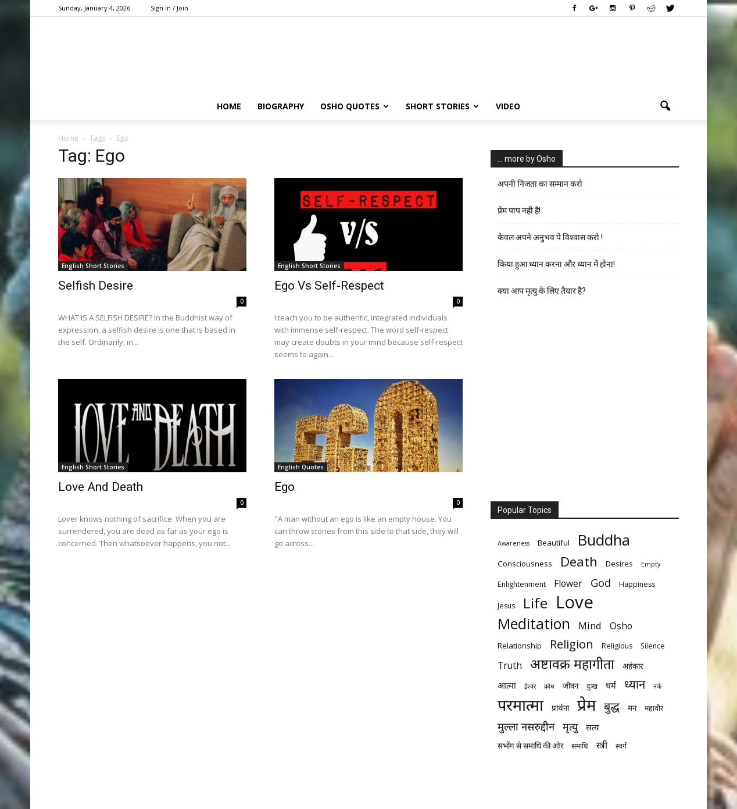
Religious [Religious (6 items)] (617, 646)
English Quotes (301, 467)
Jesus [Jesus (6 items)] (506, 606)
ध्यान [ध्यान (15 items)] (634, 684)
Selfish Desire (95, 286)
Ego (284, 487)
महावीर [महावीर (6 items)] (654, 708)
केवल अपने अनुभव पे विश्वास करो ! (550, 237)
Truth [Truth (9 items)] (510, 666)
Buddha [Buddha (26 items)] (604, 540)
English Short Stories (93, 266)
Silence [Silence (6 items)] (653, 646)
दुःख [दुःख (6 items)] (592, 686)
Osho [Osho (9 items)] (621, 626)
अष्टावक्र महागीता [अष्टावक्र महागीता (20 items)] (572, 664)
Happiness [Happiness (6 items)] (637, 584)
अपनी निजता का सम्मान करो (540, 183)
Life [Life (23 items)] (535, 603)
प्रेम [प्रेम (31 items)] (586, 704)
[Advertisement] (585, 403)
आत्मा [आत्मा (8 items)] (507, 685)
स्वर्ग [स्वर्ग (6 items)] (621, 746)
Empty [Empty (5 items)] (650, 564)
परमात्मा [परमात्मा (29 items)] (520, 704)
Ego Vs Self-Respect (329, 286)
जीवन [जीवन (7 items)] (570, 685)
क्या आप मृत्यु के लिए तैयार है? (542, 290)
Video (508, 106)
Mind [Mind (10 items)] (590, 625)
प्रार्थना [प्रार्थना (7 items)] (560, 708)
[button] (665, 106)
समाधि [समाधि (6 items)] (579, 746)
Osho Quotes (354, 106)
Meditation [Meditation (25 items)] (534, 624)
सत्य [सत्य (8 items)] (592, 727)
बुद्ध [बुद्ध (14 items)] (612, 706)
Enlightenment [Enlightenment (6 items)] (522, 584)
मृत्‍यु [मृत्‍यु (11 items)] (570, 727)
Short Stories (442, 106)
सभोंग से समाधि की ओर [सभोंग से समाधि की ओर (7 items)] (530, 745)
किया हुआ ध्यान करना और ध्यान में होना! (556, 264)
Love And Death (100, 487)
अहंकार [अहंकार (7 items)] (632, 666)
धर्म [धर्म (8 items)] (611, 685)
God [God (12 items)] (601, 582)
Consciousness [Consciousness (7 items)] (525, 563)
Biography (280, 106)
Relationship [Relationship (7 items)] (520, 645)
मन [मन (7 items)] (632, 708)
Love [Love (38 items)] (574, 602)
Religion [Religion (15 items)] (571, 644)
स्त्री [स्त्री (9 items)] (601, 745)
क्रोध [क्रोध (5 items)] (549, 686)
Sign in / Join (169, 7)
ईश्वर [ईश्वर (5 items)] (530, 686)
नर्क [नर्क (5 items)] (657, 686)
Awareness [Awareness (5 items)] (514, 543)
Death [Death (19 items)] (579, 561)
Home (229, 106)
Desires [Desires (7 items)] (619, 563)
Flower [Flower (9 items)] (568, 584)
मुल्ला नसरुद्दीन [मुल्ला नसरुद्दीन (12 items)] (526, 726)
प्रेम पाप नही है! (519, 210)
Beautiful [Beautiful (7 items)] (554, 542)
